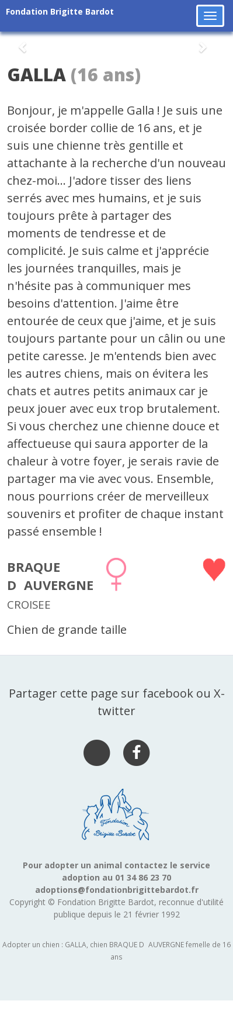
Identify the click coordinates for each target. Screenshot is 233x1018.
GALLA (36, 75)
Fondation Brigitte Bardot (60, 11)
